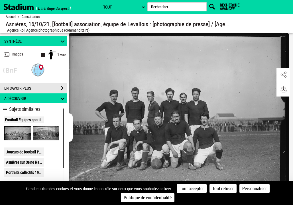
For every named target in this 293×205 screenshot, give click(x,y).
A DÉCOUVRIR (35, 98)
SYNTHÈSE (35, 41)
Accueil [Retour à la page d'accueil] (11, 16)
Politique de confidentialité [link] (148, 197)
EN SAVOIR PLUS (35, 88)
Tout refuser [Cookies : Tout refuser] (223, 188)
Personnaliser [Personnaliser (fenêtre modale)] (254, 188)
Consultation (31, 16)
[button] (38, 69)
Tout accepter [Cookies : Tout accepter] (192, 188)
